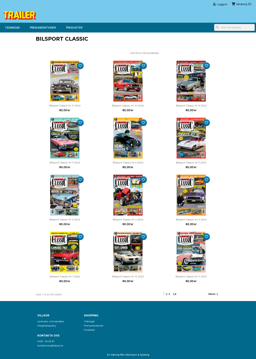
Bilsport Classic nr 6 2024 (128, 162)
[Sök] (234, 27)
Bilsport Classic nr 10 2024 (128, 105)
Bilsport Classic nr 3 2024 (128, 219)
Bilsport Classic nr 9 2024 (191, 105)
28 (175, 294)
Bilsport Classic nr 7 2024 (64, 162)
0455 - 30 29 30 (45, 341)
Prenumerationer (43, 27)
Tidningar (12, 27)
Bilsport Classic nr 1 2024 (65, 276)
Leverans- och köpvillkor (50, 321)
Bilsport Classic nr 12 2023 (128, 276)
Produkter (74, 27)
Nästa (213, 294)
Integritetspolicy (46, 325)
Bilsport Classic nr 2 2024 (191, 219)
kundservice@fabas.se (50, 345)
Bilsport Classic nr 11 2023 (191, 276)
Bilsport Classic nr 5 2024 (191, 162)
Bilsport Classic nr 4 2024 (64, 219)
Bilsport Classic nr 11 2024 (64, 105)
